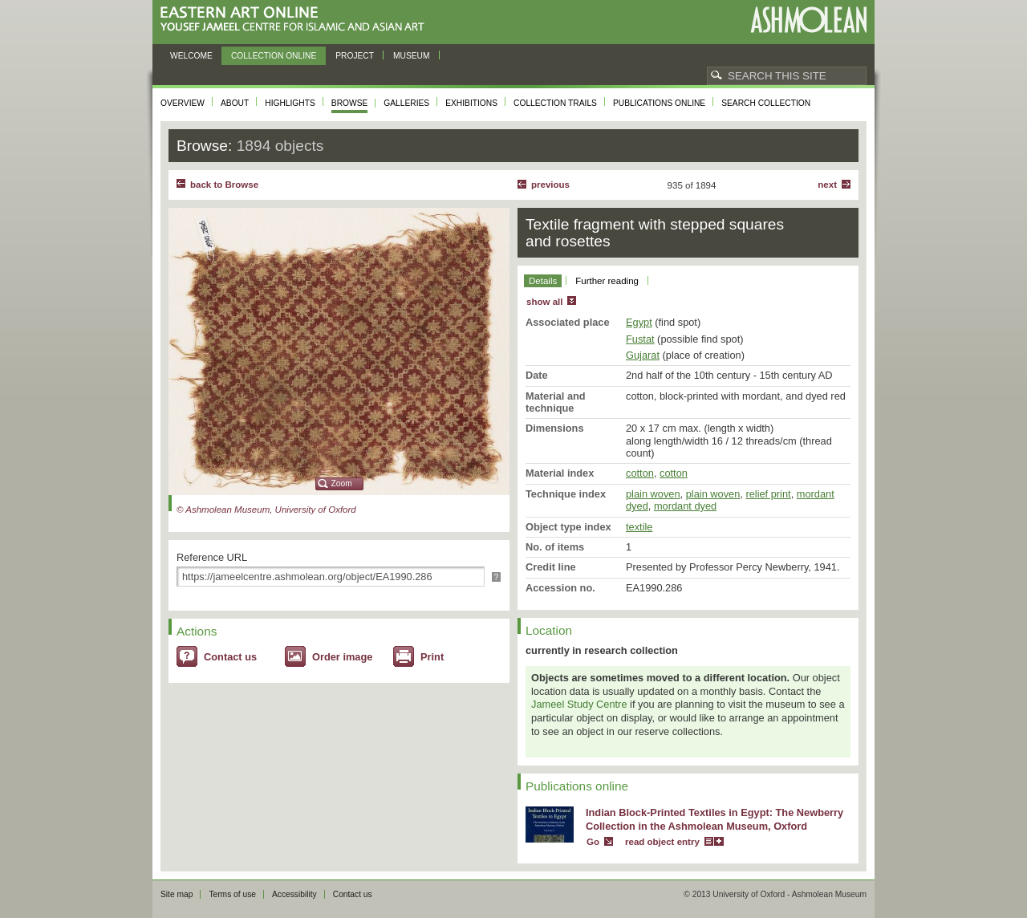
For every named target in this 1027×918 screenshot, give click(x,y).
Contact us (230, 657)
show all (544, 302)
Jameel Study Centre (579, 704)
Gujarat (643, 355)
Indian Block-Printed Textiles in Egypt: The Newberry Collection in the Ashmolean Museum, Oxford (714, 819)
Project (354, 55)
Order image (342, 657)
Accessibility (294, 894)
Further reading (607, 281)
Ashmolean (808, 19)
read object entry (662, 842)
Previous (550, 184)
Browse (349, 103)
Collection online (273, 55)
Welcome (191, 55)
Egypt (639, 322)
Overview (182, 103)
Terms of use (232, 894)
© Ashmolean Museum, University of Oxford (266, 509)
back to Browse (224, 184)
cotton (640, 473)
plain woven (653, 494)
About (235, 103)
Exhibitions (471, 103)
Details (543, 281)
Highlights (290, 103)
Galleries (406, 103)
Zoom (341, 483)
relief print (767, 494)
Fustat (640, 339)
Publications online (659, 103)
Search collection (765, 103)
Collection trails (555, 103)
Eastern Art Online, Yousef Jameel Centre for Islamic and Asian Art (296, 19)
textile (639, 527)
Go (593, 842)
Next (827, 184)
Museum (411, 55)
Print (432, 657)
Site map (176, 894)
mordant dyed (685, 506)
